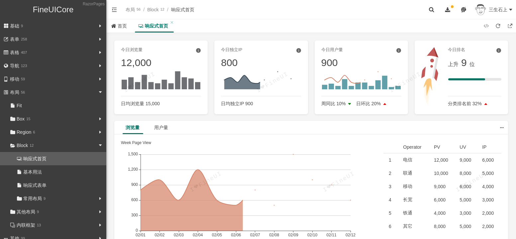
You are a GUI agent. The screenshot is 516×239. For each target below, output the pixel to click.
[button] (114, 10)
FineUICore (53, 9)
